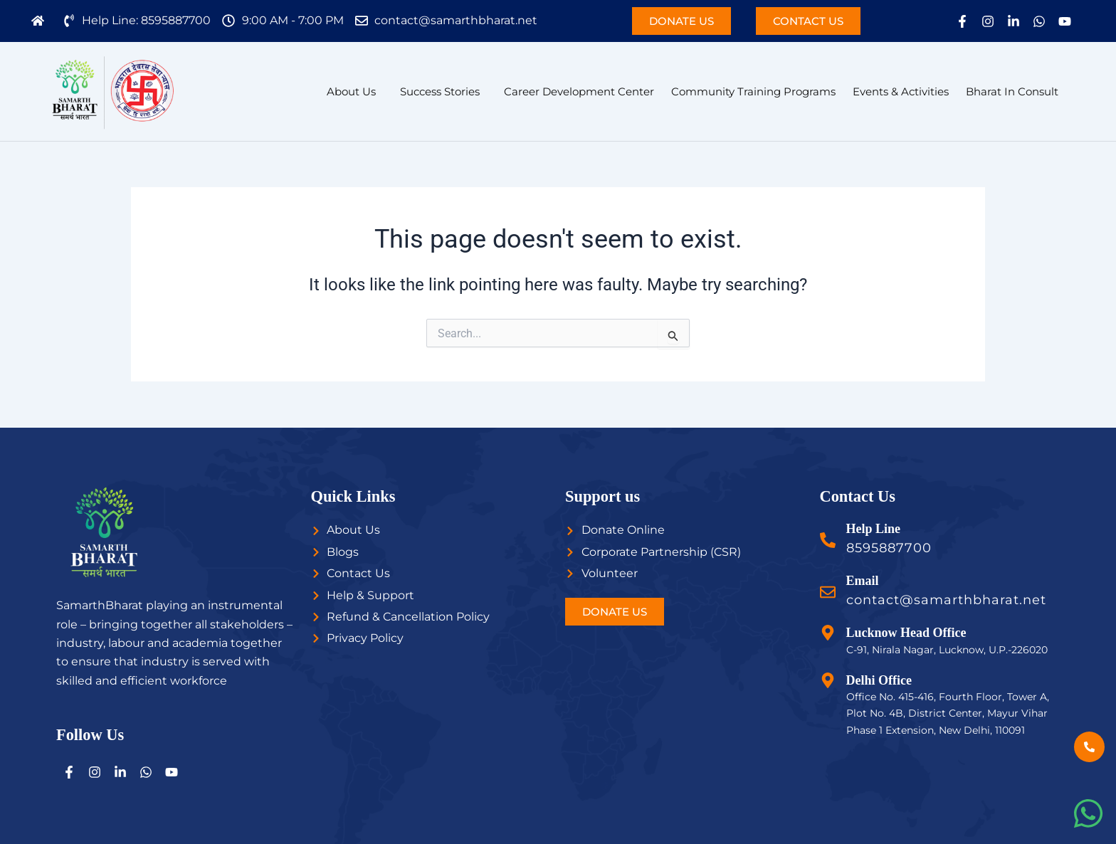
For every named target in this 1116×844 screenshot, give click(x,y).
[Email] (828, 592)
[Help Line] (828, 540)
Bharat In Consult (1012, 91)
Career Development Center (579, 91)
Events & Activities (901, 91)
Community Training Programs (753, 91)
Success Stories (440, 91)
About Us (351, 91)
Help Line (873, 529)
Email (862, 581)
